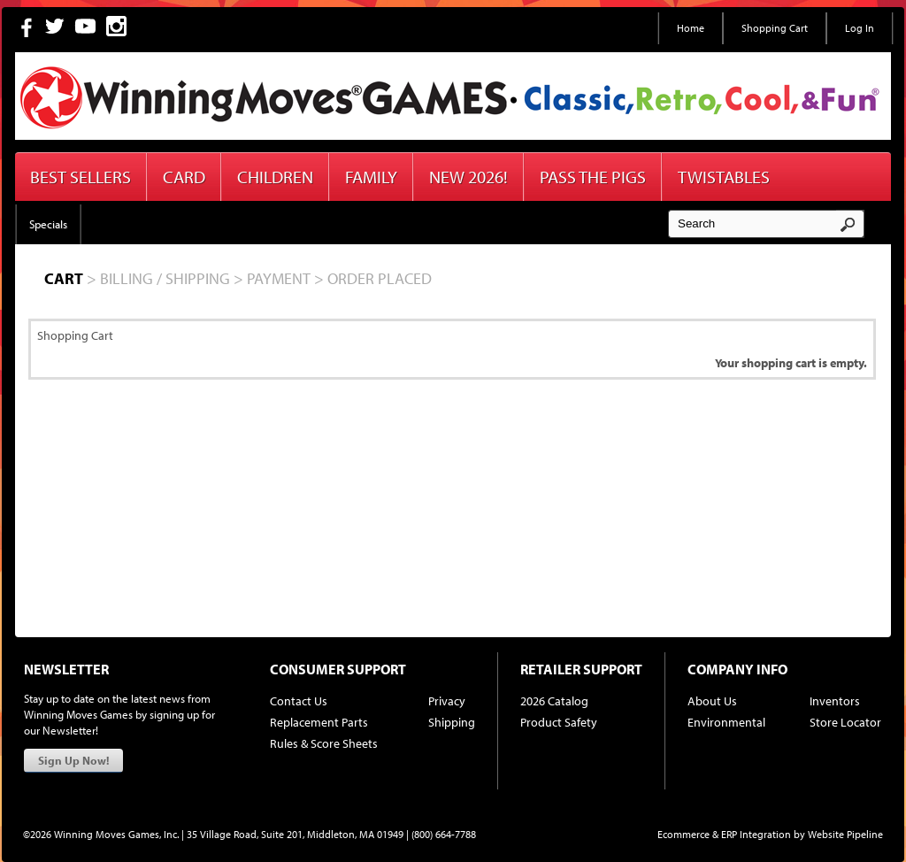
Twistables (724, 176)
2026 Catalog (554, 701)
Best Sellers (80, 176)
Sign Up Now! (73, 760)
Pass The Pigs (593, 176)
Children (275, 176)
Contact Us (298, 701)
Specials (48, 224)
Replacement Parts (319, 722)
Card (184, 176)
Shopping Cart (774, 28)
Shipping (451, 722)
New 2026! (468, 176)
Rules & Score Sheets (324, 743)
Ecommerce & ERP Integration (724, 834)
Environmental (726, 722)
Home (690, 28)
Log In (859, 28)
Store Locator (845, 722)
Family (371, 176)
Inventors (835, 701)
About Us (712, 701)
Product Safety (558, 722)
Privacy (446, 701)
